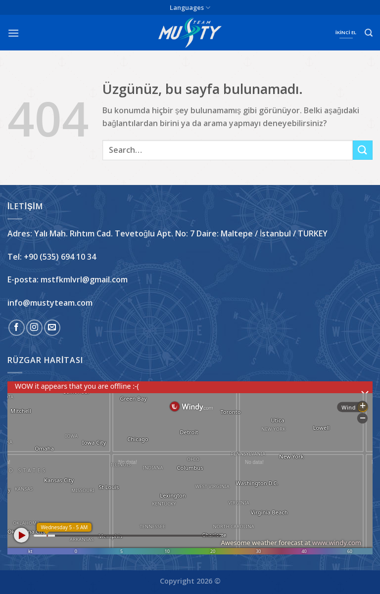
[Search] (369, 33)
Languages (190, 7)
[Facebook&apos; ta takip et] (16, 328)
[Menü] (13, 33)
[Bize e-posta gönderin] (52, 328)
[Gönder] (363, 150)
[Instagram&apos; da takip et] (34, 328)
